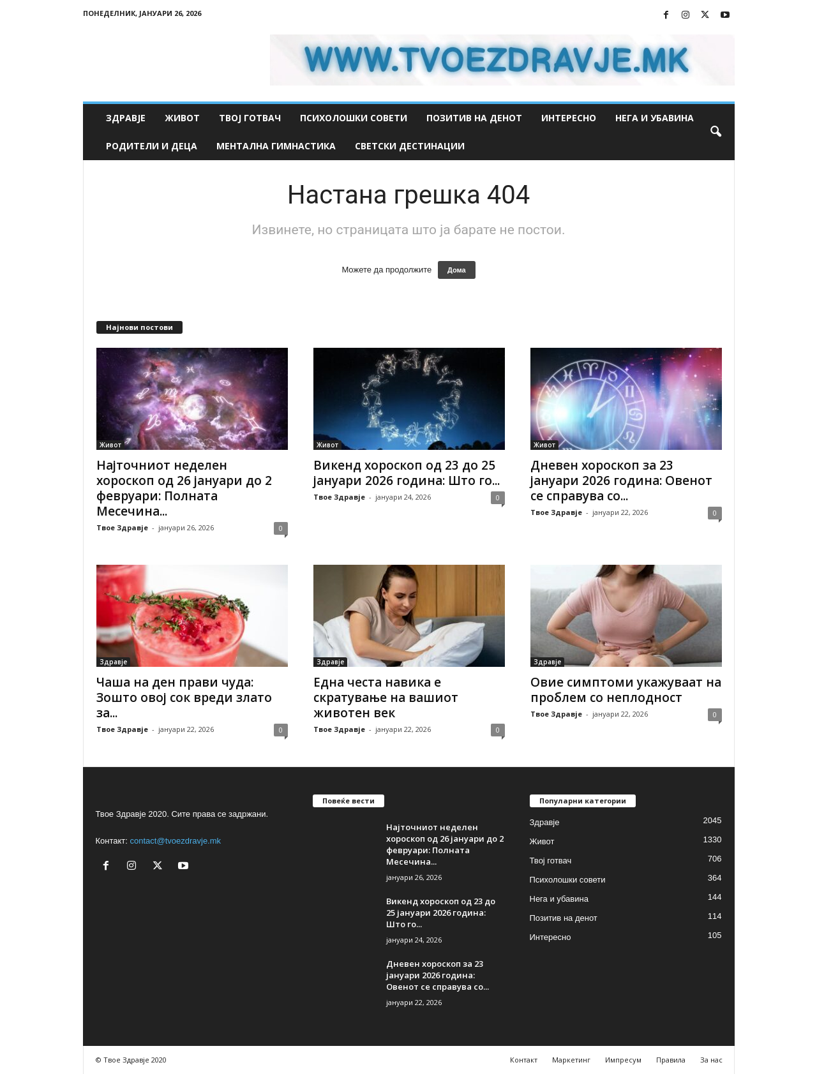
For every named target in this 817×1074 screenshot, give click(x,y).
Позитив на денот (474, 118)
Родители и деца (151, 146)
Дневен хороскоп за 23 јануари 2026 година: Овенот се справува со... (621, 480)
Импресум (623, 1059)
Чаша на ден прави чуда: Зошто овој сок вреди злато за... (184, 697)
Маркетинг (571, 1059)
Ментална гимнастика (276, 146)
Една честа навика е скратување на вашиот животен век (385, 697)
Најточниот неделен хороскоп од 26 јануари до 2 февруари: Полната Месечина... (184, 488)
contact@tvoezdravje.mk (175, 841)
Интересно (568, 118)
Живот (182, 118)
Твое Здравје (122, 527)
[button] (715, 132)
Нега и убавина (654, 118)
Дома (456, 270)
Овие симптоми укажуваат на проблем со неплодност (625, 690)
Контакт (523, 1059)
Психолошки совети (353, 118)
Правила (671, 1059)
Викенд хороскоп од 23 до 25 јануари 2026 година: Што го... (406, 473)
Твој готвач (250, 118)
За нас (711, 1059)
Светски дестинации (410, 146)
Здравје (126, 118)
